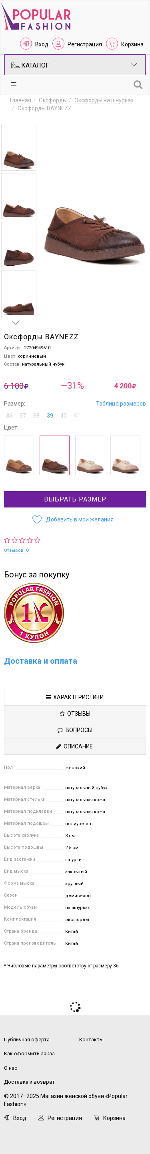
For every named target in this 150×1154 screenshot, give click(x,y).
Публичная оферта (27, 1040)
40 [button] (63, 415)
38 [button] (36, 415)
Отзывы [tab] (75, 713)
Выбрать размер (75, 499)
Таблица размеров (121, 403)
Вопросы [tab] (75, 730)
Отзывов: (16, 550)
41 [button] (77, 415)
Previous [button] (16, 116)
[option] (19, 147)
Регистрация (85, 44)
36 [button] (9, 415)
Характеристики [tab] (75, 697)
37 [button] (23, 415)
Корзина (132, 44)
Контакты (91, 1040)
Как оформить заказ (29, 1054)
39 (50, 415)
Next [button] (16, 322)
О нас (10, 1068)
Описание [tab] (74, 746)
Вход (41, 44)
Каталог (74, 65)
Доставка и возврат (29, 1082)
